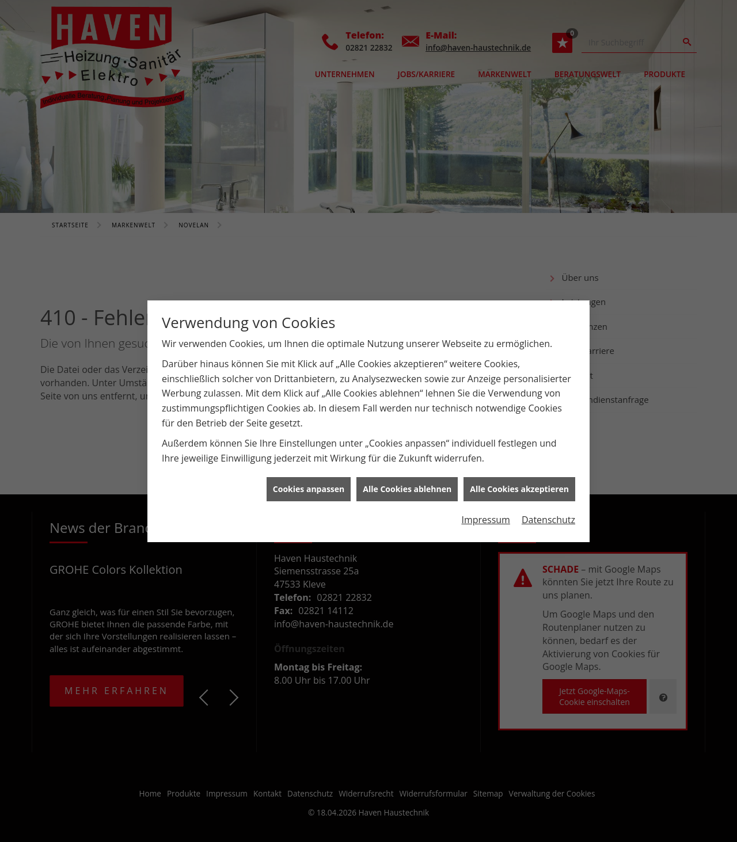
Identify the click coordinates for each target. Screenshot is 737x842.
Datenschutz (548, 514)
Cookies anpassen (308, 483)
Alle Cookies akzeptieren (519, 483)
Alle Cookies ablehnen (407, 483)
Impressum (485, 514)
